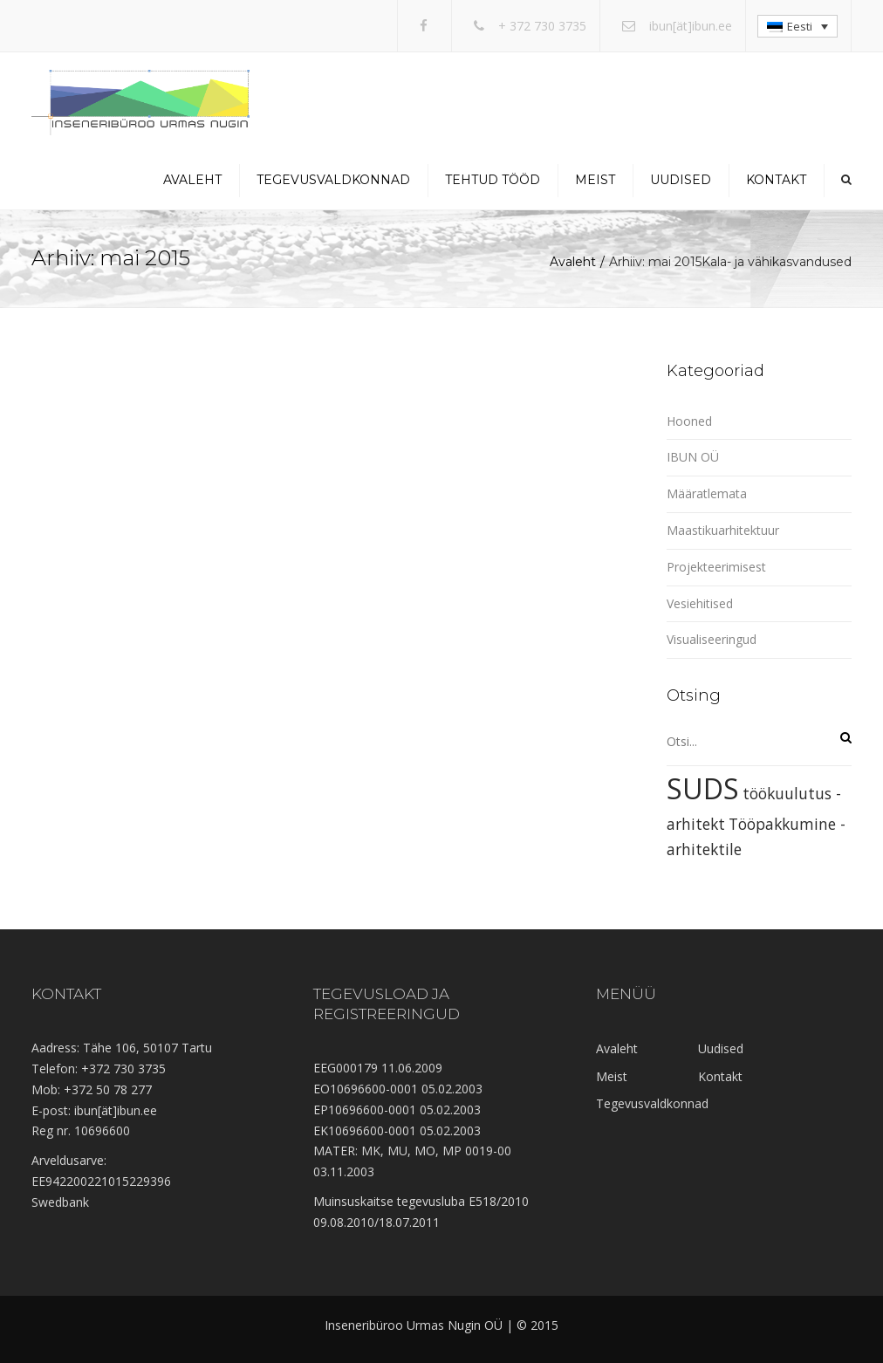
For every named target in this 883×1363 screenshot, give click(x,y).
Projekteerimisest (716, 566)
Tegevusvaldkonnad (333, 180)
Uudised (680, 180)
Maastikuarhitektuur (723, 530)
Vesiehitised (700, 603)
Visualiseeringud (711, 639)
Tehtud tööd (492, 180)
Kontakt (776, 180)
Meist (595, 180)
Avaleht (192, 180)
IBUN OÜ (693, 457)
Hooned (689, 421)
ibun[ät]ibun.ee (690, 25)
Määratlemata (707, 493)
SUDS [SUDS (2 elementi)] (703, 788)
